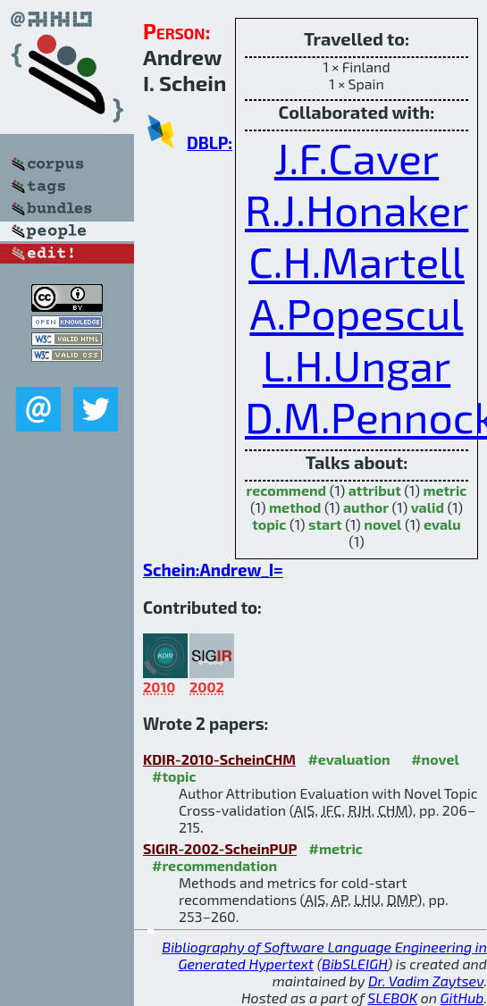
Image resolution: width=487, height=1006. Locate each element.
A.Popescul (356, 313)
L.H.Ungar (356, 364)
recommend (286, 490)
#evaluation (348, 758)
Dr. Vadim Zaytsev (425, 980)
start (325, 524)
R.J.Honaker (356, 209)
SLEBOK (392, 997)
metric (444, 490)
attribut (374, 490)
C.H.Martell (356, 261)
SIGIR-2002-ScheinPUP (220, 848)
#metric (336, 848)
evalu (442, 524)
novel (382, 524)
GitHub (462, 997)
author (366, 507)
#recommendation (214, 865)
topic (269, 524)
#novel (435, 758)
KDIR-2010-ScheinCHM (219, 758)
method (295, 507)
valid (427, 507)
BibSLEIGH (354, 963)
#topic (174, 775)
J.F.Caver (356, 157)
